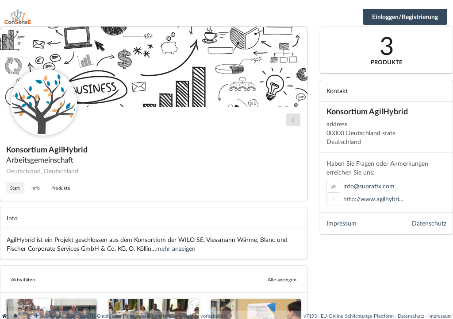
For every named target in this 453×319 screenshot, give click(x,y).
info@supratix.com (369, 186)
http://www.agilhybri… (373, 198)
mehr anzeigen (176, 248)
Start (15, 188)
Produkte (60, 188)
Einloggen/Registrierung (405, 16)
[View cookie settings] (27, 316)
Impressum (341, 223)
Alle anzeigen (282, 279)
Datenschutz (429, 223)
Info (35, 188)
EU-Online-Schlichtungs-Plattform (357, 316)
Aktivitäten (23, 279)
